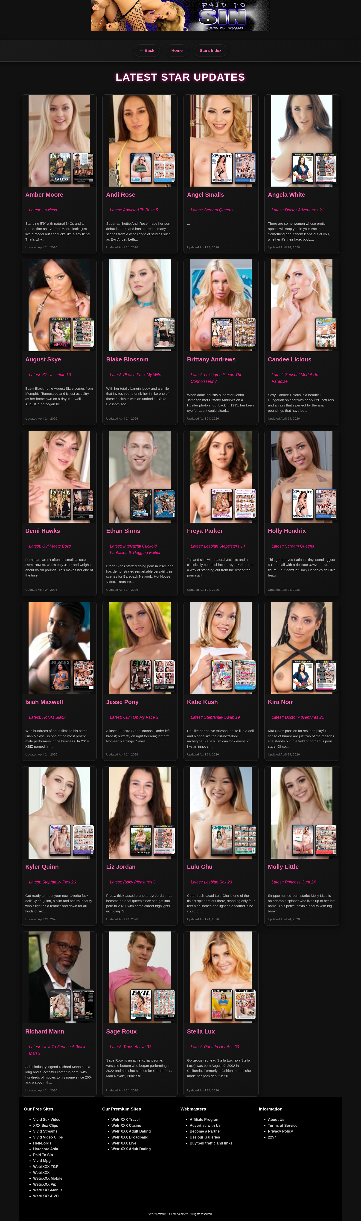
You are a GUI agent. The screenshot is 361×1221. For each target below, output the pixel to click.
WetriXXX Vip (44, 1184)
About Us (276, 1120)
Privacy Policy (280, 1131)
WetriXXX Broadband (129, 1137)
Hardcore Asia (45, 1149)
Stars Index (210, 50)
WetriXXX (41, 1173)
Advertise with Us (205, 1125)
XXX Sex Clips (45, 1125)
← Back (147, 50)
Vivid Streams (45, 1131)
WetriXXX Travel (125, 1120)
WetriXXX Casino (126, 1125)
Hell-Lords (42, 1143)
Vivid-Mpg (42, 1161)
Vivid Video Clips (48, 1137)
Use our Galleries (205, 1137)
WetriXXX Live (123, 1143)
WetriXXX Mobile (47, 1178)
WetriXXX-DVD (46, 1196)
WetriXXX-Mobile (48, 1190)
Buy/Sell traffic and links (211, 1143)
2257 (272, 1137)
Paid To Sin (43, 1155)
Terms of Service (282, 1125)
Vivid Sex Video (47, 1120)
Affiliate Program (204, 1120)
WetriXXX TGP (45, 1167)
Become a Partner (205, 1131)
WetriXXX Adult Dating (131, 1131)
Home (177, 50)
